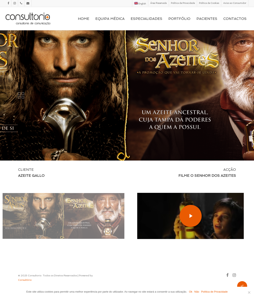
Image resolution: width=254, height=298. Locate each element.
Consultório (25, 280)
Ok (190, 291)
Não (196, 291)
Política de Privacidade (214, 291)
